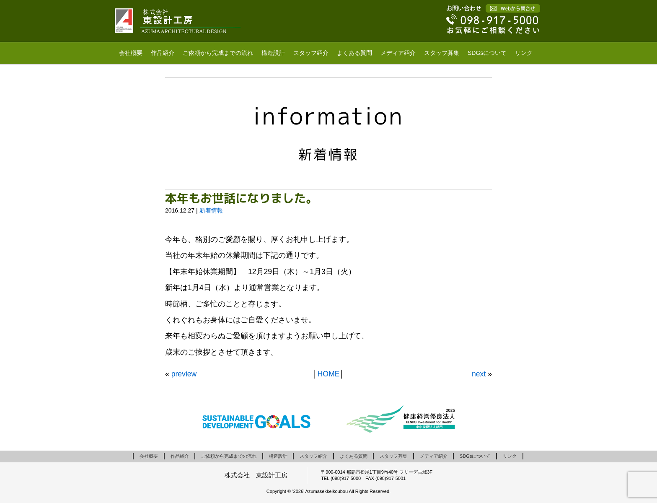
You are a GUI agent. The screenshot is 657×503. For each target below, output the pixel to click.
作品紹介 (162, 52)
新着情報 (211, 210)
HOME (329, 374)
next (479, 374)
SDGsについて (487, 52)
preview (184, 374)
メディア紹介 (398, 52)
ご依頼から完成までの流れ (218, 52)
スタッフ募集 (441, 52)
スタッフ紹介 (310, 52)
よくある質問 (354, 52)
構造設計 (273, 52)
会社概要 (130, 52)
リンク (524, 52)
